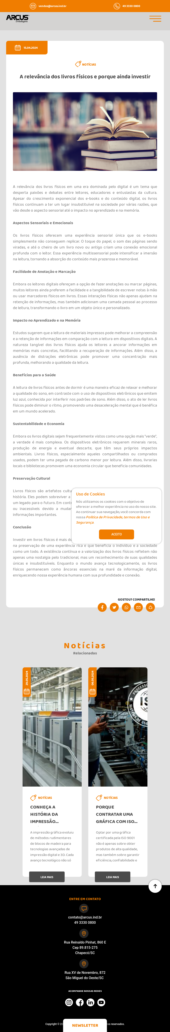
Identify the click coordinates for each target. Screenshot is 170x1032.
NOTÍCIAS (89, 65)
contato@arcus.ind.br (85, 917)
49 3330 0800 (131, 6)
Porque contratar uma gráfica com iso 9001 (115, 816)
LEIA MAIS (47, 877)
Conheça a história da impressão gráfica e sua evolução (46, 816)
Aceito (116, 534)
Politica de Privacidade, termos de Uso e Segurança (113, 521)
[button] (85, 1025)
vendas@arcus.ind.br (52, 6)
